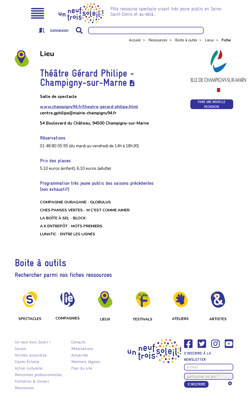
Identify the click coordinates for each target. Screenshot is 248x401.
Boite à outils (186, 40)
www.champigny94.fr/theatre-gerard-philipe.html (89, 107)
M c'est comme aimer (108, 210)
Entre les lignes (77, 234)
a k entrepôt (54, 226)
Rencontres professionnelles (38, 374)
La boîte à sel (54, 218)
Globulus (100, 202)
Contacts (78, 342)
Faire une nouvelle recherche (211, 104)
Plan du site (81, 368)
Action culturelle (28, 368)
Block (79, 218)
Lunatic (48, 234)
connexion (54, 30)
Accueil (135, 40)
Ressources (158, 40)
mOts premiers (86, 226)
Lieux (210, 40)
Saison (20, 348)
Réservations (82, 348)
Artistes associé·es (31, 355)
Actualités (79, 355)
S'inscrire (196, 384)
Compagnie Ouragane (63, 202)
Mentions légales (85, 361)
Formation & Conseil (32, 381)
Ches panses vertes (61, 210)
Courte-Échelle (27, 361)
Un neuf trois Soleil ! (33, 342)
